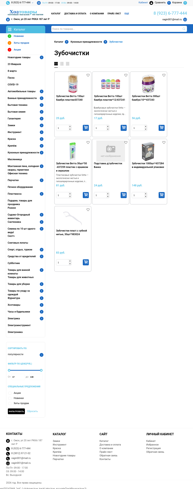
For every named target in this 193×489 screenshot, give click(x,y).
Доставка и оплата (75, 13)
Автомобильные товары (22, 91)
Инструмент (14, 132)
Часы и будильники (19, 311)
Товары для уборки (19, 284)
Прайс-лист (114, 13)
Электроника (15, 332)
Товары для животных (21, 277)
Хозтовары (14, 304)
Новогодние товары (19, 57)
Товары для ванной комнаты (19, 272)
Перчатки (13, 180)
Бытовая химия (16, 111)
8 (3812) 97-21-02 (20, 453)
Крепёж (12, 145)
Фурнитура (14, 298)
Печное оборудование (20, 187)
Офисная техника (17, 173)
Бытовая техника (17, 105)
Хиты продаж (18, 43)
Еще (127, 13)
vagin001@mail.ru (172, 19)
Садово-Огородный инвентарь (19, 216)
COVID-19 (13, 84)
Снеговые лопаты (18, 242)
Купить (80, 128)
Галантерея (14, 118)
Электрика (14, 318)
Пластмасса (14, 193)
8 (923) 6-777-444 (18, 3)
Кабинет (151, 441)
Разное (12, 207)
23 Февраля (14, 64)
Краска (12, 139)
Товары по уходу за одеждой (19, 292)
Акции (14, 50)
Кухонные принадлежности (23, 152)
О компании (97, 13)
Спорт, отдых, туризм (20, 249)
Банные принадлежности (22, 98)
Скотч (11, 236)
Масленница (15, 159)
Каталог (56, 13)
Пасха (11, 77)
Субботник (14, 263)
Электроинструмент (19, 325)
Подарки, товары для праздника (20, 202)
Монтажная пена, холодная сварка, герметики (23, 168)
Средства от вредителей (22, 256)
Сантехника (14, 221)
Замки (11, 125)
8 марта (12, 71)
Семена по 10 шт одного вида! (21, 230)
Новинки (16, 36)
